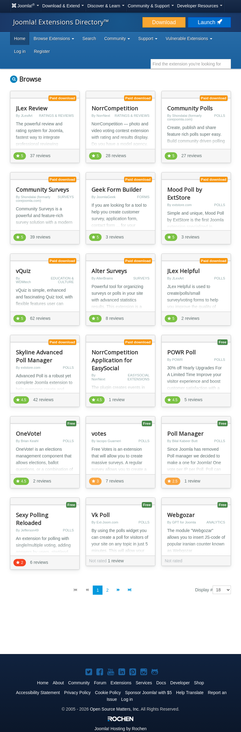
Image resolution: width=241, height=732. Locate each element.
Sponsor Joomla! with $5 (148, 692)
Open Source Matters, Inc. (115, 709)
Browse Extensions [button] (54, 38)
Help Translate (189, 692)
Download (164, 22)
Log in (20, 51)
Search (89, 38)
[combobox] (191, 64)
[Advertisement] (120, 629)
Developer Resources (200, 5)
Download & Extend (63, 5)
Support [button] (147, 38)
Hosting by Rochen (120, 728)
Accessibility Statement (38, 692)
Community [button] (117, 38)
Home (19, 38)
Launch (209, 22)
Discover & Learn (105, 5)
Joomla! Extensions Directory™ (61, 21)
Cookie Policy (108, 692)
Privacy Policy (77, 692)
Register (42, 51)
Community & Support (151, 5)
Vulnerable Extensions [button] (189, 38)
